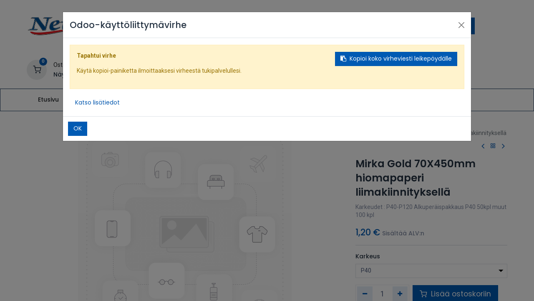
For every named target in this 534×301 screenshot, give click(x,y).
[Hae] (466, 26)
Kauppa (380, 125)
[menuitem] (48, 100)
